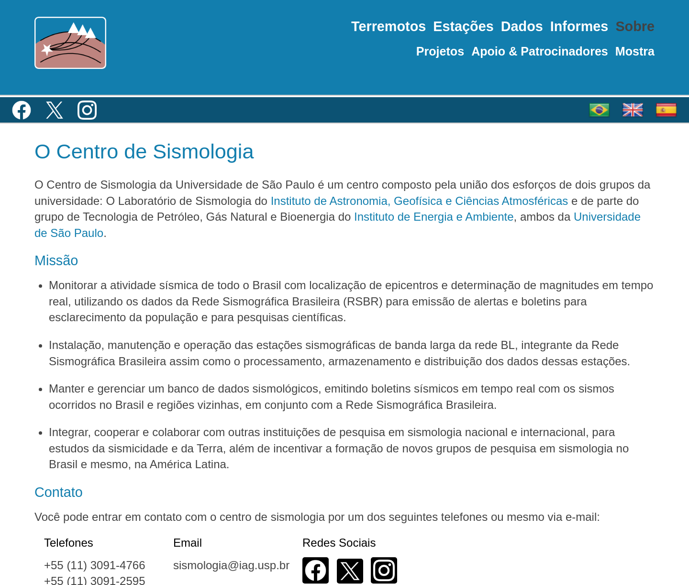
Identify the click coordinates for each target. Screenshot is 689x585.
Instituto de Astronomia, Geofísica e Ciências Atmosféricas (419, 200)
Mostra (635, 51)
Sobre (635, 26)
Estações (463, 26)
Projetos (440, 51)
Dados (522, 26)
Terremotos (388, 26)
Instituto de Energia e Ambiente (434, 216)
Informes (579, 26)
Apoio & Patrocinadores (539, 51)
